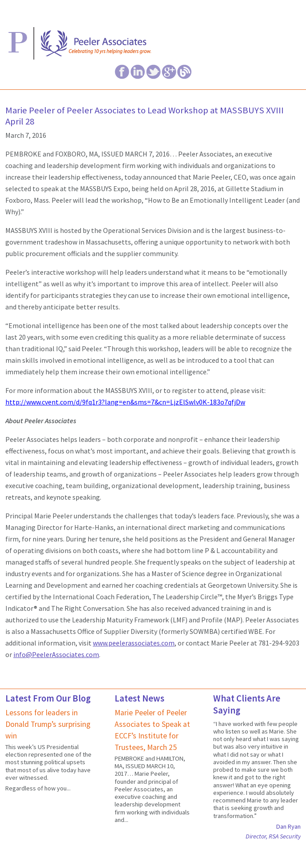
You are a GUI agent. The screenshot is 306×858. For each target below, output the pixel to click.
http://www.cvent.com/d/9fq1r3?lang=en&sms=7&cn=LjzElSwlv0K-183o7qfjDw (125, 401)
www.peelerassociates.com (134, 642)
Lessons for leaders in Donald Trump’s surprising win (48, 724)
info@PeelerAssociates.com (56, 654)
